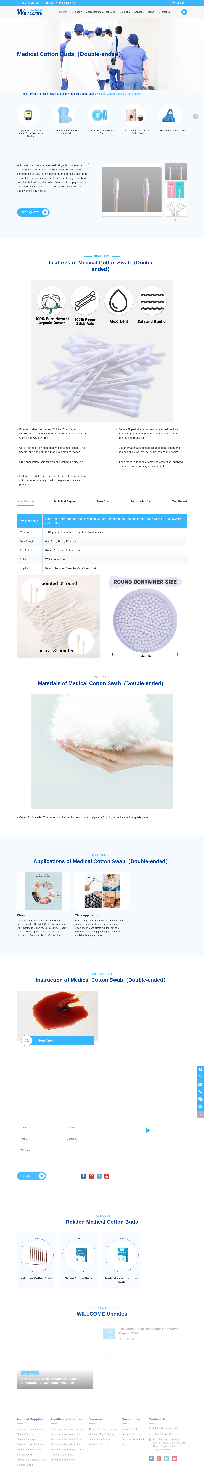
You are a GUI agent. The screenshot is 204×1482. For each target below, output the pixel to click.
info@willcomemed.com (62, 3)
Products (62, 14)
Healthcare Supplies (55, 93)
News (151, 14)
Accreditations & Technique (100, 14)
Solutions (125, 14)
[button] (195, 116)
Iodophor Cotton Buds (36, 1278)
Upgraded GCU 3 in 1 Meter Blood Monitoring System (31, 133)
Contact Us (165, 14)
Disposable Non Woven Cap (102, 131)
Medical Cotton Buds (82, 93)
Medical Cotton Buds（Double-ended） (120, 93)
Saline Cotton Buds (78, 1278)
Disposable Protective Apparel (66, 131)
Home (24, 93)
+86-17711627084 (30, 3)
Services (139, 14)
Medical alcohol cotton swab (121, 1280)
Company (77, 14)
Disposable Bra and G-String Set (137, 131)
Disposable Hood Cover (172, 130)
